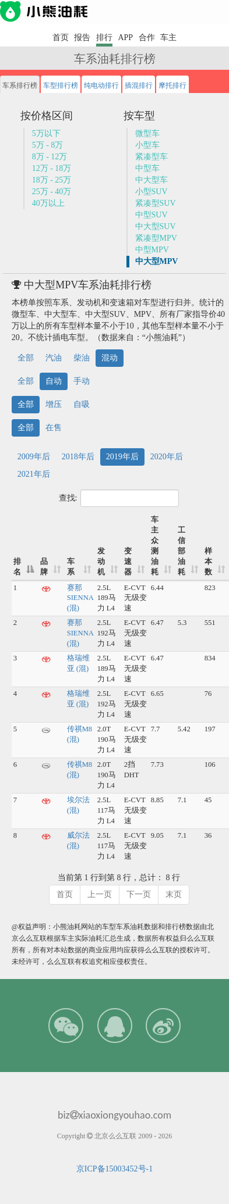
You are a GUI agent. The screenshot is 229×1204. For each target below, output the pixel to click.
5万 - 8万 (48, 145)
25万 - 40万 (52, 191)
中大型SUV (155, 226)
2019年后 (122, 456)
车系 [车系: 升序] (71, 567)
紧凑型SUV (155, 203)
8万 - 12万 (50, 156)
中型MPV (152, 249)
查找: (119, 498)
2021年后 (33, 474)
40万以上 (48, 203)
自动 (53, 381)
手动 (81, 381)
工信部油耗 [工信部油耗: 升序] (181, 551)
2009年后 (33, 456)
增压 (53, 404)
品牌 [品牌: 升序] (44, 567)
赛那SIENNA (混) (80, 598)
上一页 (99, 894)
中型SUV (151, 214)
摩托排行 (172, 85)
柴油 (81, 357)
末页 (173, 894)
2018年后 (78, 456)
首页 (60, 37)
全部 (25, 357)
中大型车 (151, 180)
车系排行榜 (19, 85)
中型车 (147, 168)
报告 (82, 37)
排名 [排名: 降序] (17, 567)
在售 (53, 427)
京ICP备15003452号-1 (114, 1168)
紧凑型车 (151, 156)
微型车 (147, 133)
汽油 (53, 357)
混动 (109, 357)
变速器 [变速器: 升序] (128, 561)
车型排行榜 (60, 85)
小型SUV (151, 191)
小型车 (147, 145)
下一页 (138, 894)
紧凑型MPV (156, 238)
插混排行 (139, 85)
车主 (168, 37)
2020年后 (166, 456)
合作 (147, 37)
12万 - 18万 (52, 168)
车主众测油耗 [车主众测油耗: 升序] (154, 546)
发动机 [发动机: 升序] (101, 561)
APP (125, 37)
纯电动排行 (101, 85)
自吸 (81, 404)
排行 (104, 37)
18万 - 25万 (52, 180)
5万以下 (46, 133)
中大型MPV (156, 261)
